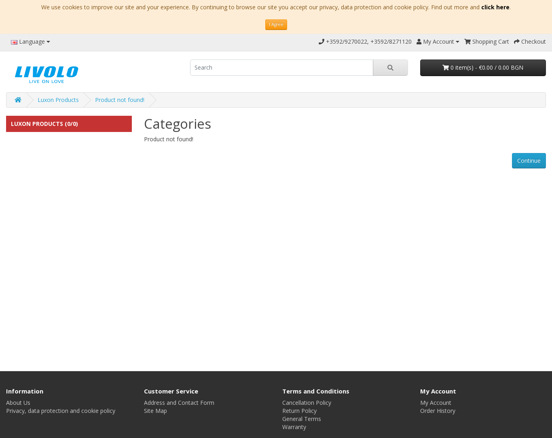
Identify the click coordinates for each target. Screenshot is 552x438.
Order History (437, 411)
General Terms (301, 419)
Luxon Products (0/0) (44, 124)
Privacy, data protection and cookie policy (60, 411)
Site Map (155, 411)
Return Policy (299, 411)
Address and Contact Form (179, 402)
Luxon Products (58, 100)
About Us (18, 402)
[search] (281, 68)
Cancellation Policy (306, 402)
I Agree (276, 24)
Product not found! (119, 100)
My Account (435, 402)
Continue (529, 160)
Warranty (294, 427)
